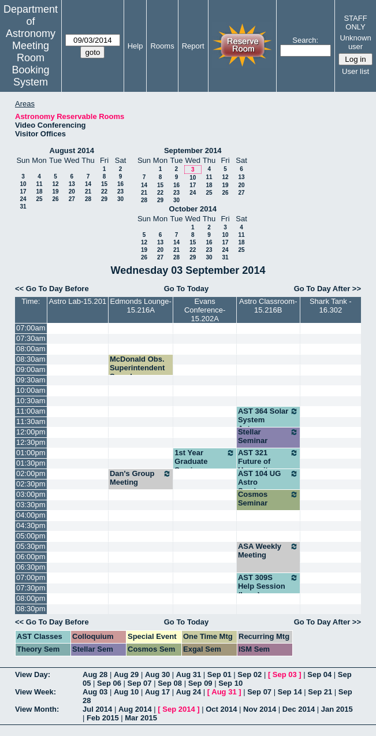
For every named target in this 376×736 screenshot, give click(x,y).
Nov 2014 (259, 709)
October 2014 (193, 209)
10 (23, 184)
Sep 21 (320, 691)
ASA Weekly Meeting (268, 550)
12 (55, 184)
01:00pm (31, 452)
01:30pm (31, 463)
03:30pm (31, 504)
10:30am (31, 400)
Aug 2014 (135, 709)
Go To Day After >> (327, 288)
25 (39, 199)
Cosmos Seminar (268, 498)
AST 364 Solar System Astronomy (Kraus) (268, 424)
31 (23, 206)
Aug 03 (95, 691)
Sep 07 (140, 683)
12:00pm (31, 432)
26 (55, 199)
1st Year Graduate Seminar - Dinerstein (204, 465)
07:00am (31, 328)
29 (104, 199)
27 (72, 199)
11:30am (31, 421)
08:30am (31, 359)
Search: (305, 40)
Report (193, 46)
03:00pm (31, 494)
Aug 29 (126, 674)
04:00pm (31, 515)
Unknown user (355, 42)
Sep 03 (285, 674)
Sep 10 (230, 683)
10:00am (31, 390)
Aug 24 (188, 691)
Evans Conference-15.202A (205, 310)
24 (23, 199)
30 (120, 199)
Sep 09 (200, 683)
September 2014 (193, 150)
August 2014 (72, 150)
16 (120, 184)
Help (135, 46)
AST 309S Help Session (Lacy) (268, 586)
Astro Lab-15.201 (77, 301)
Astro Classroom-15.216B (268, 305)
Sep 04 (319, 674)
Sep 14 (290, 691)
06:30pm (31, 567)
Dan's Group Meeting (141, 477)
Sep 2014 (178, 709)
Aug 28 (95, 674)
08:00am (31, 348)
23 (120, 191)
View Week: (35, 691)
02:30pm (31, 483)
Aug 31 (188, 674)
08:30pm (31, 608)
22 (104, 191)
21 (88, 191)
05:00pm (31, 535)
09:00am (31, 369)
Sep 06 (109, 683)
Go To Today (186, 288)
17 (23, 191)
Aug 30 (157, 674)
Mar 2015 (141, 717)
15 (104, 184)
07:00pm (31, 577)
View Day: (32, 674)
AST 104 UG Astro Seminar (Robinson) (268, 486)
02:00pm (31, 473)
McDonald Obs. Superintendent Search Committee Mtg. (138, 372)
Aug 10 (126, 691)
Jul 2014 (97, 709)
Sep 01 (219, 674)
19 (55, 191)
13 (72, 184)
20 (72, 191)
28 (88, 199)
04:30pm (31, 525)
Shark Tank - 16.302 (331, 305)
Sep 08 (170, 683)
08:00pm (31, 598)
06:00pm (31, 556)
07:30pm (31, 587)
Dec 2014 (298, 709)
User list (355, 71)
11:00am (31, 411)
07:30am (31, 338)
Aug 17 (157, 691)
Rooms (162, 46)
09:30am (31, 380)
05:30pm (31, 546)
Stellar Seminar (268, 436)
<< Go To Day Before (52, 288)
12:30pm (31, 442)
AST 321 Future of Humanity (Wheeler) (268, 465)
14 (88, 184)
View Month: (37, 709)
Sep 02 (249, 674)
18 (39, 191)
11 (39, 184)
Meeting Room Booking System (30, 64)
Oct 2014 (221, 709)
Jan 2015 (337, 709)
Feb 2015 (103, 717)
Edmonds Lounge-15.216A (141, 305)
